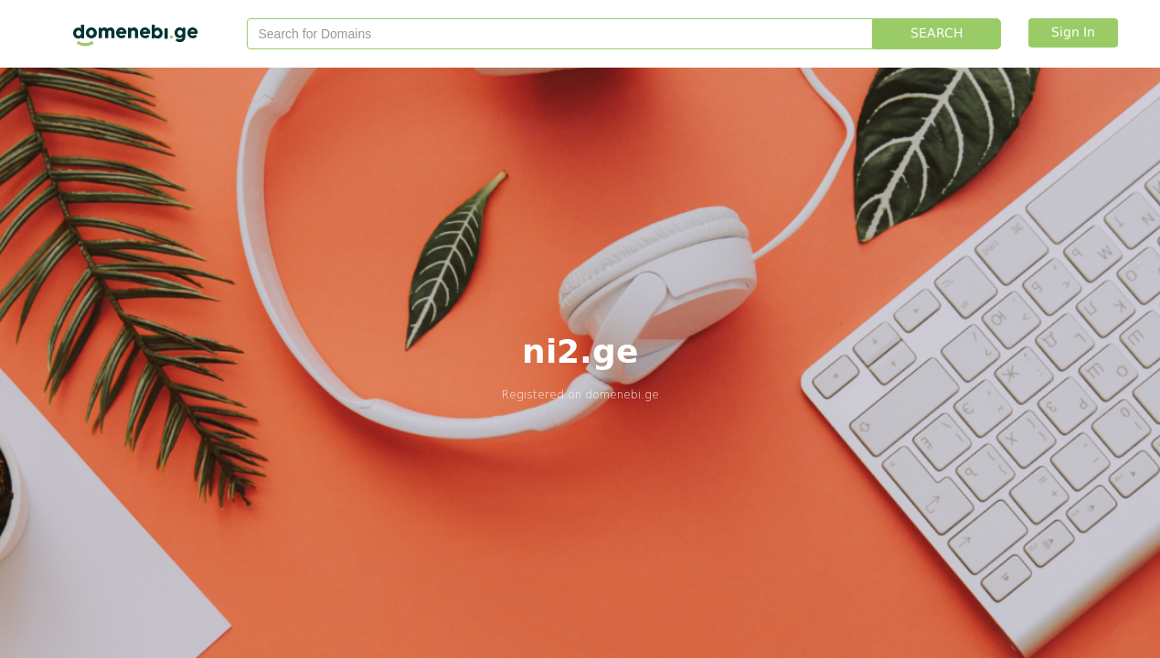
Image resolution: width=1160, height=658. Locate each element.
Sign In (1073, 33)
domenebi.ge (622, 394)
